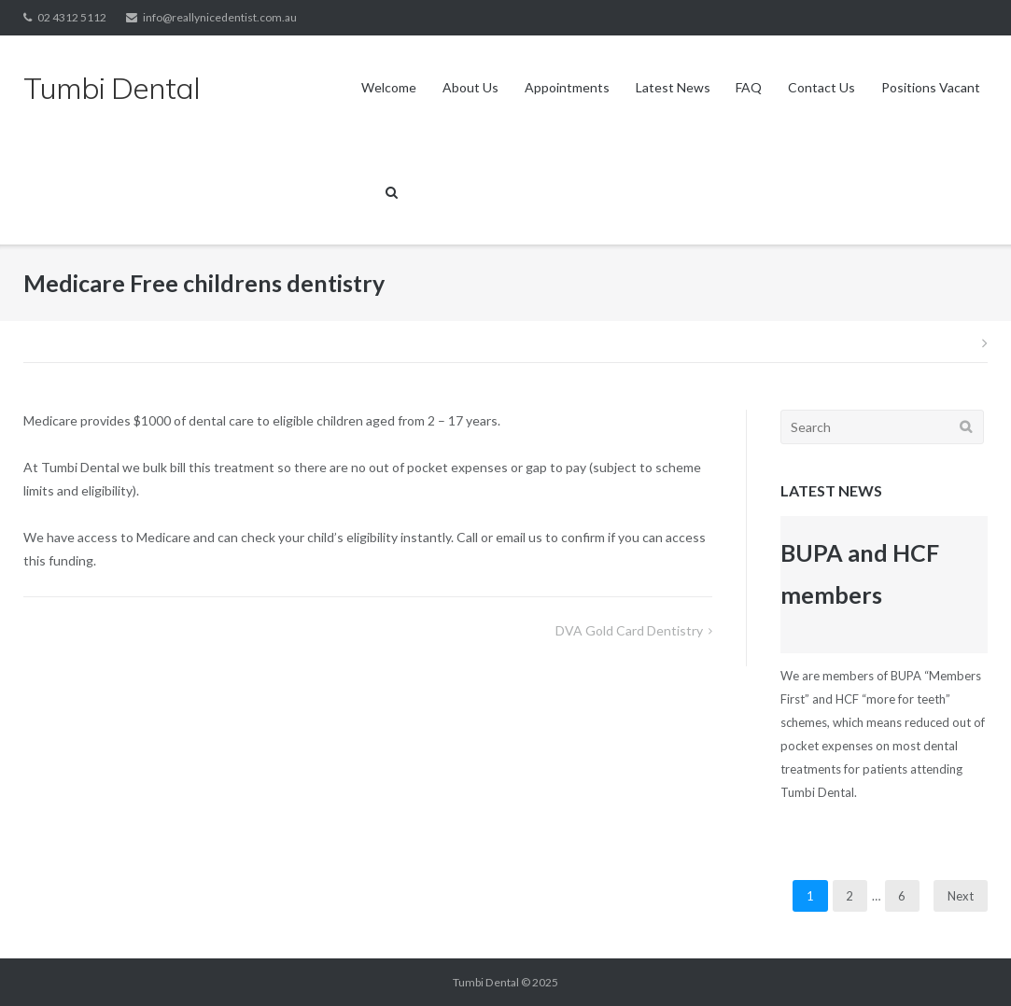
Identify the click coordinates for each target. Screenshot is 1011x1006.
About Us (470, 87)
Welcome (388, 87)
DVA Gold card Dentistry (629, 630)
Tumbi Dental (486, 982)
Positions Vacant (930, 87)
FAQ (749, 87)
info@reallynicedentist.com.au (220, 17)
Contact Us (821, 87)
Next (961, 895)
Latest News (673, 87)
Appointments (567, 87)
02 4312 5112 (71, 17)
